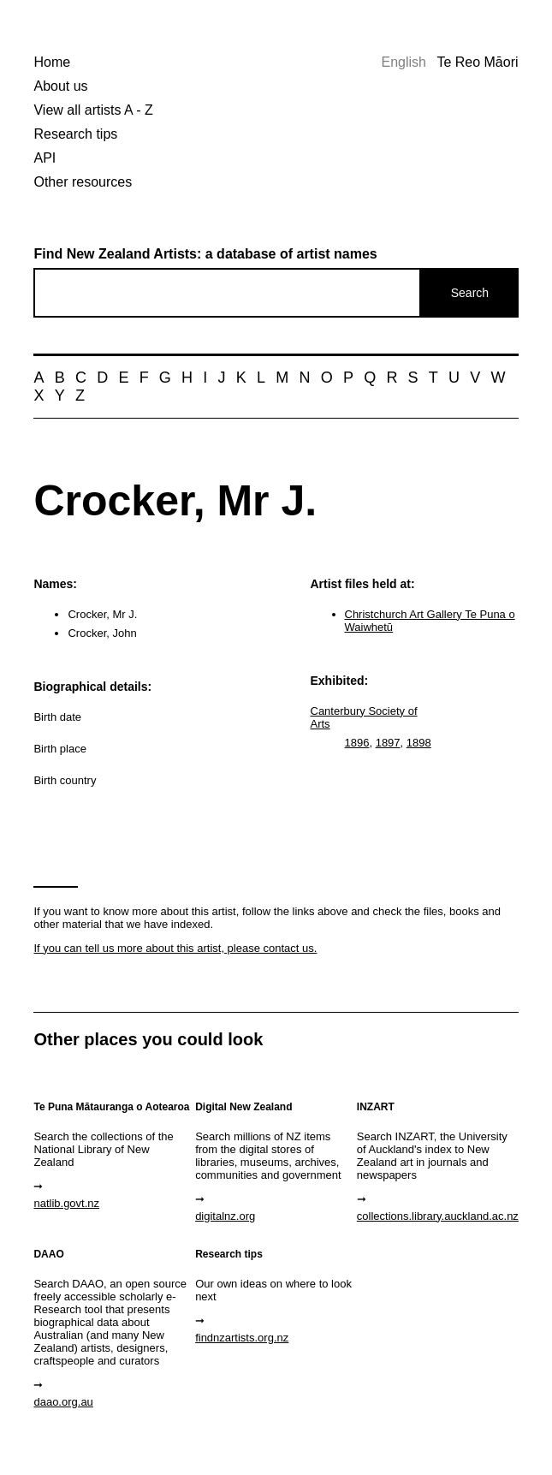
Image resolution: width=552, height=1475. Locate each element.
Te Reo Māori (477, 62)
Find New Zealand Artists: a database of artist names (205, 254)
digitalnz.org (225, 1216)
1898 (419, 742)
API (44, 158)
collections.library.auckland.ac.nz (435, 1216)
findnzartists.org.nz (241, 1337)
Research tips (75, 134)
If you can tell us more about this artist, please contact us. (175, 948)
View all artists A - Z (92, 110)
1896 (357, 742)
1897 (388, 742)
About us (60, 86)
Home (51, 62)
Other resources (82, 182)
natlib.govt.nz (66, 1203)
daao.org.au (62, 1401)
